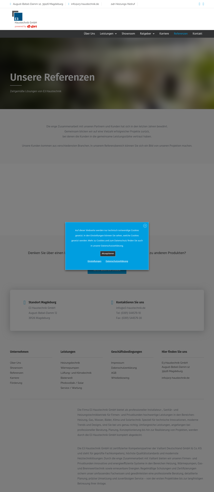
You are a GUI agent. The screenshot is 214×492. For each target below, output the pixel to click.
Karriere (164, 34)
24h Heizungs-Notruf (123, 4)
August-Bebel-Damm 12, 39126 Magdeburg (38, 4)
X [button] (145, 226)
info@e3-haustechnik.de (85, 4)
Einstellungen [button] (94, 261)
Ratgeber (145, 34)
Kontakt (197, 34)
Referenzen (181, 34)
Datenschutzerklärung (117, 261)
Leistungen (106, 34)
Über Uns (89, 34)
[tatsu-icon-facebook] (199, 4)
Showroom (128, 34)
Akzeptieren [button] (108, 254)
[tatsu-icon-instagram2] (203, 4)
